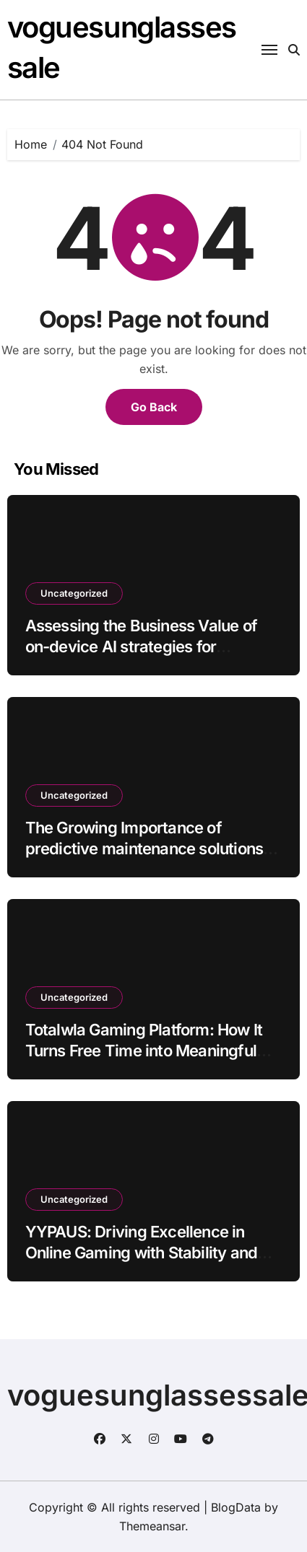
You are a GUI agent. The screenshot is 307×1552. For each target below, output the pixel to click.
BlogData (236, 1507)
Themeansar (152, 1526)
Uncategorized (74, 593)
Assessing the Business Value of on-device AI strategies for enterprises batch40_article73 (141, 646)
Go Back (154, 407)
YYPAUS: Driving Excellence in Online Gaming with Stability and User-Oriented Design (141, 1252)
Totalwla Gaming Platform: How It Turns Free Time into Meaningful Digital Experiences (144, 1050)
